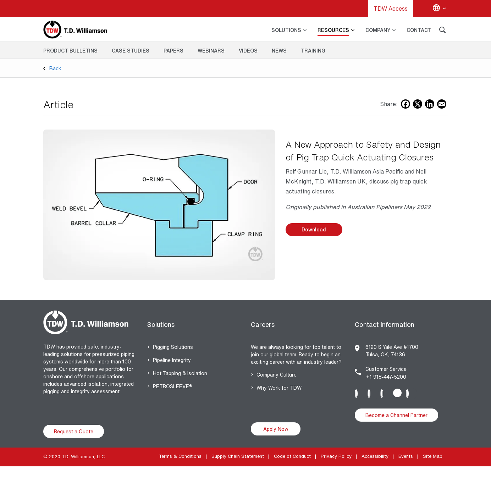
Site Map (432, 456)
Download (314, 229)
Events (405, 456)
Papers (173, 50)
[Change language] (439, 8)
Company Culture (276, 374)
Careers (263, 324)
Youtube (411, 393)
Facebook (386, 393)
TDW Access (391, 8)
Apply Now (275, 429)
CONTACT (419, 30)
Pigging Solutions (173, 347)
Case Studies (130, 50)
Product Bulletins (70, 50)
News (279, 50)
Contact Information (384, 324)
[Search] (442, 31)
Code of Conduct (292, 456)
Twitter (398, 393)
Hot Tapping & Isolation (180, 373)
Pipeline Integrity (172, 360)
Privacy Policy (336, 456)
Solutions (161, 324)
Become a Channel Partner (396, 415)
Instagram (373, 393)
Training (313, 50)
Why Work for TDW (279, 387)
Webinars (211, 50)
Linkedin (360, 393)
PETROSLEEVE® (172, 386)
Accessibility (375, 456)
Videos (248, 50)
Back (55, 68)
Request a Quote (73, 431)
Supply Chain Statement (237, 456)
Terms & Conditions (180, 456)
